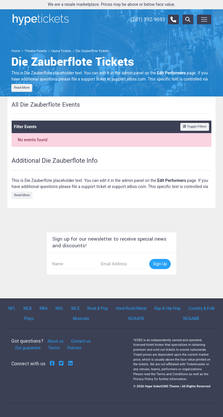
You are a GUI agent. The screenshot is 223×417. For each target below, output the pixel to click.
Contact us (81, 341)
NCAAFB (136, 318)
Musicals (81, 318)
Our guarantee (28, 348)
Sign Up (160, 264)
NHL (59, 308)
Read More (22, 88)
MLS (75, 308)
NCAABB (191, 318)
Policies (74, 348)
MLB (28, 308)
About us (55, 341)
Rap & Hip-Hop (167, 308)
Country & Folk (201, 308)
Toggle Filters (194, 126)
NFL (11, 308)
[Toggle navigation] (204, 19)
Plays (29, 318)
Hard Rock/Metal (131, 308)
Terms (54, 348)
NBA (43, 308)
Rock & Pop (97, 308)
